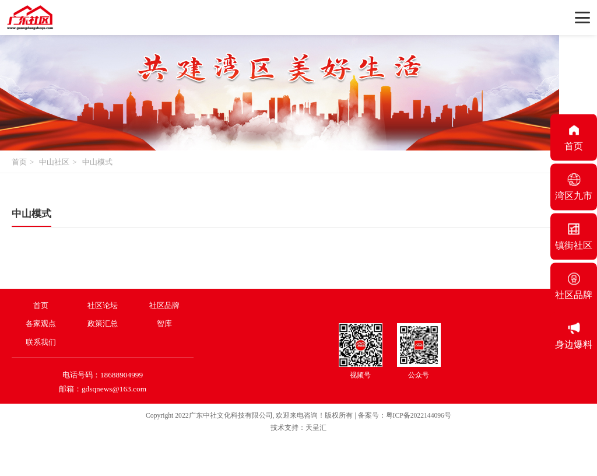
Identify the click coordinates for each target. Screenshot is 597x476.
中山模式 (97, 162)
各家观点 (41, 323)
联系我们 (41, 342)
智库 (164, 323)
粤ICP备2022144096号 (418, 415)
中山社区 (54, 162)
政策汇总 (102, 323)
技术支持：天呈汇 (298, 428)
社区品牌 (164, 305)
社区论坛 (102, 305)
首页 (19, 162)
